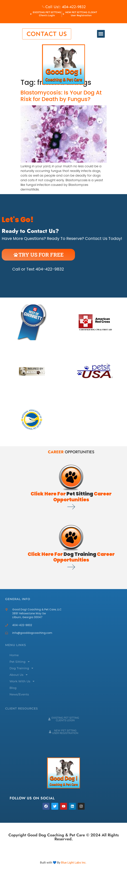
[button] (101, 34)
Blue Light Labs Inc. (73, 862)
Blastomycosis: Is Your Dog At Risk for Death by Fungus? (61, 96)
